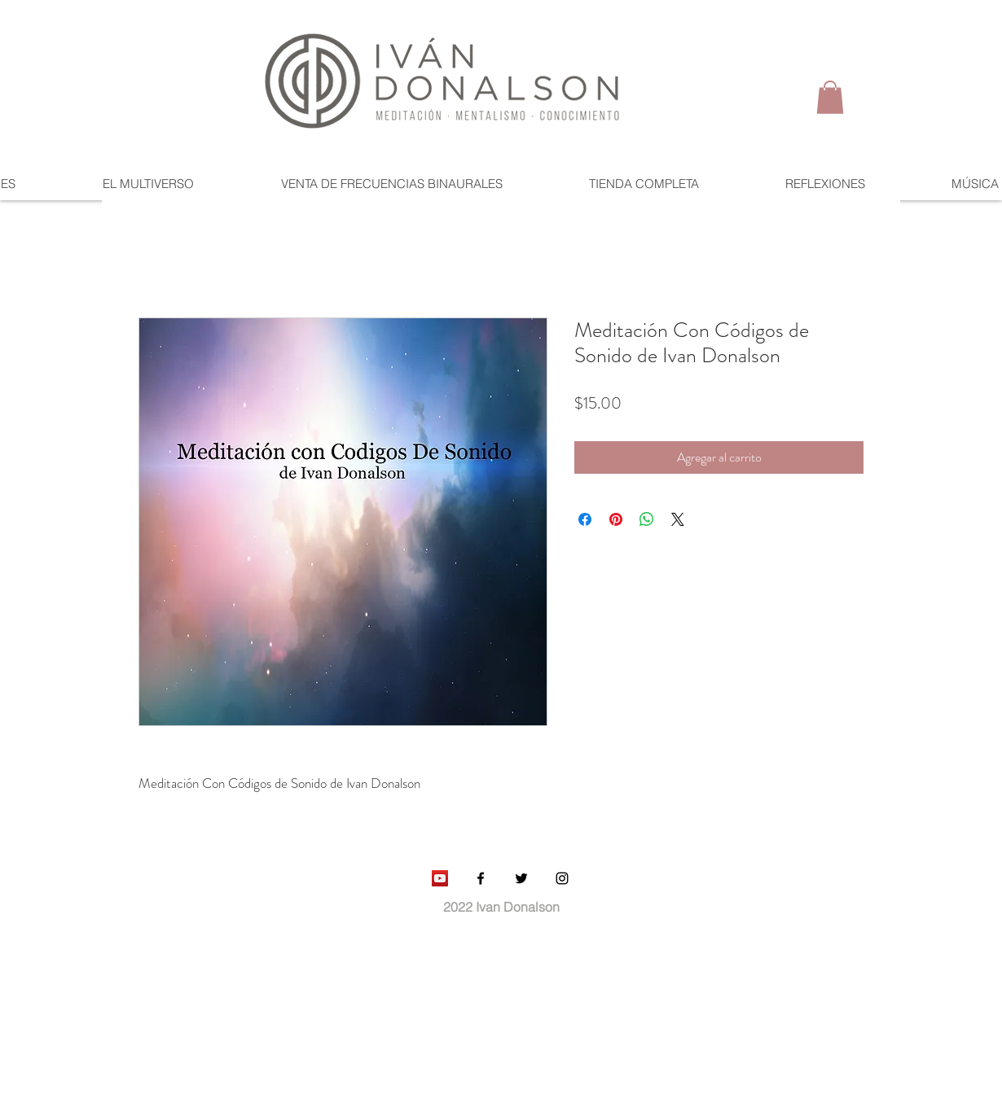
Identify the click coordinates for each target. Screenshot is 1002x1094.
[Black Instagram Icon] (562, 878)
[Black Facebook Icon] (480, 878)
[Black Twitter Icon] (521, 878)
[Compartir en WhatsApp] (647, 519)
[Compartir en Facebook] (585, 519)
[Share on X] (678, 519)
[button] (830, 97)
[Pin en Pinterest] (616, 519)
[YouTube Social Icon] (440, 878)
